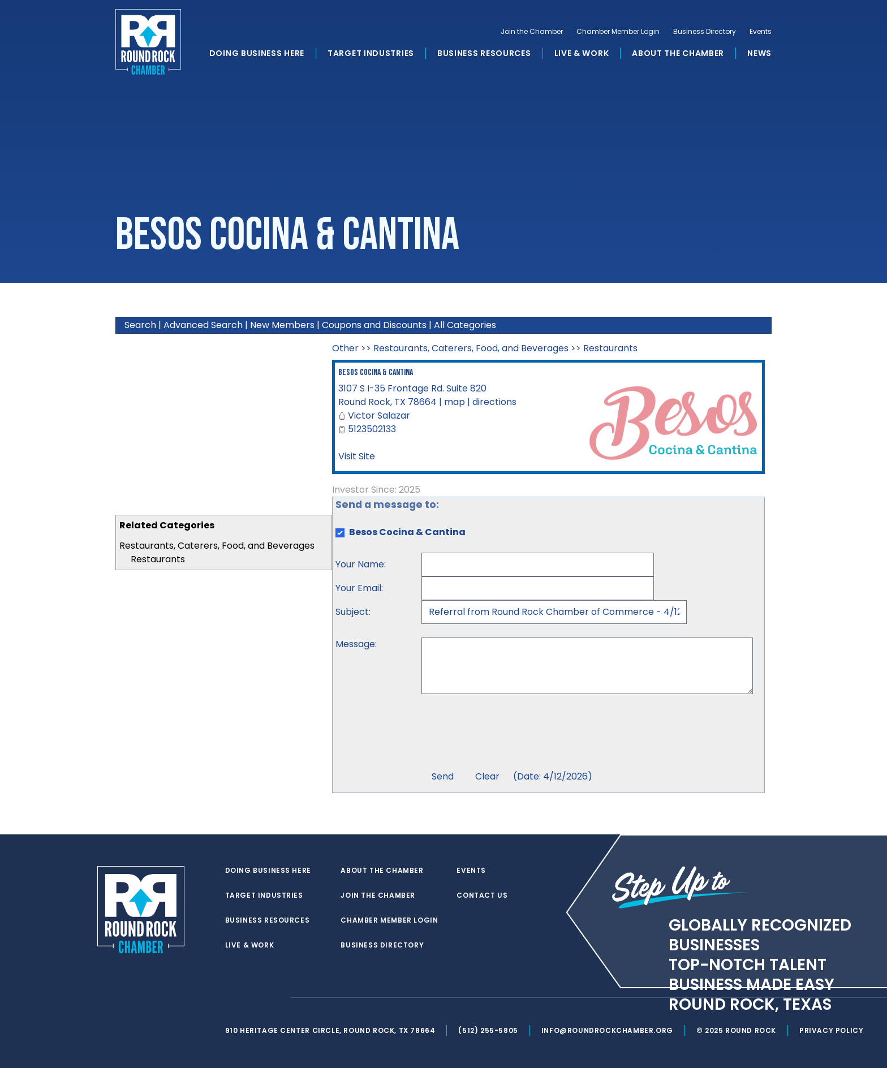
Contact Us (482, 895)
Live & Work (581, 53)
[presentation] (507, 734)
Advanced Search (203, 324)
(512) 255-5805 (488, 1030)
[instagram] (276, 998)
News (759, 53)
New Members (282, 324)
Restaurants (158, 559)
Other (345, 348)
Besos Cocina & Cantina (375, 372)
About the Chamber (678, 53)
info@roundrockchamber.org (607, 1030)
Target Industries (371, 53)
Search (140, 324)
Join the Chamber (532, 31)
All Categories (465, 324)
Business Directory (704, 31)
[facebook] (253, 998)
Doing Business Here (256, 53)
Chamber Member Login (618, 31)
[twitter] (230, 998)
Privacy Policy (831, 1030)
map (454, 401)
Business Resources (484, 53)
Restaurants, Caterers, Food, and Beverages (217, 545)
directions (494, 401)
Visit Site (356, 456)
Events (761, 31)
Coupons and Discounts (374, 324)
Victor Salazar (379, 415)
